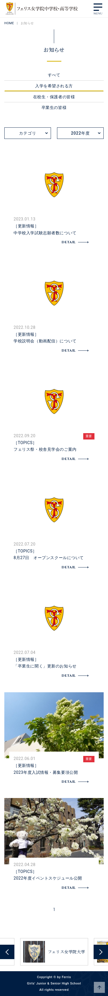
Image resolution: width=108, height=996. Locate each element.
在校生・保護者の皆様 (54, 97)
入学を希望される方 (54, 86)
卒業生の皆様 (54, 107)
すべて (54, 75)
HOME (9, 23)
